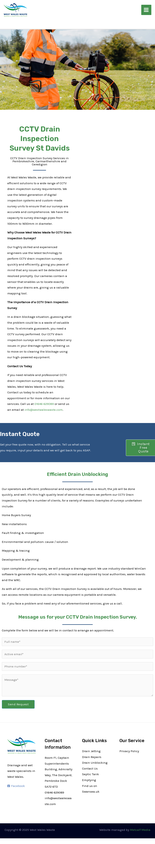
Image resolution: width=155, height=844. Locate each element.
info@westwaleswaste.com (44, 409)
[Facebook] (16, 785)
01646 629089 (44, 404)
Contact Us (90, 768)
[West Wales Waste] (15, 9)
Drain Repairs (91, 757)
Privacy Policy (129, 751)
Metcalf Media (140, 830)
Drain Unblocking (95, 762)
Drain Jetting (91, 751)
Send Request (18, 704)
